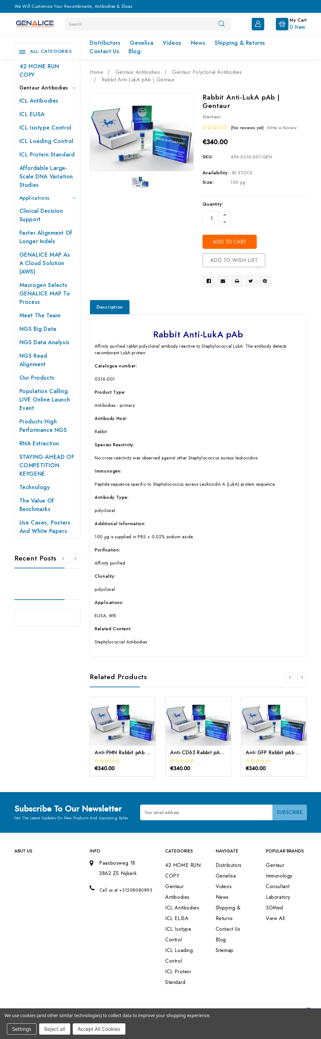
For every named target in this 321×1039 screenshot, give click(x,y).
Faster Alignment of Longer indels (45, 237)
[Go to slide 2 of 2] (63, 558)
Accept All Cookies (99, 1029)
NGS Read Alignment (33, 360)
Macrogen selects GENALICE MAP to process (44, 293)
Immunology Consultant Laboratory (279, 886)
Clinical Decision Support (41, 215)
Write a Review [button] (282, 127)
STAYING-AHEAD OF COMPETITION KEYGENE (47, 465)
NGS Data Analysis (44, 342)
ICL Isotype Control (45, 128)
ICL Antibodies (39, 101)
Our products (37, 378)
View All (275, 918)
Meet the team (40, 315)
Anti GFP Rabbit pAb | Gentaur (282, 752)
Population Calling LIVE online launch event (44, 399)
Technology (34, 487)
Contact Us (104, 51)
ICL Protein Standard (47, 155)
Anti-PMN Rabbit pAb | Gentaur (132, 752)
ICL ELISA (32, 114)
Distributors (105, 43)
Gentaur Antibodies (47, 87)
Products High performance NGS (43, 425)
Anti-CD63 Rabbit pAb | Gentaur (208, 752)
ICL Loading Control (46, 141)
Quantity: (213, 204)
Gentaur (275, 865)
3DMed (274, 907)
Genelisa (141, 43)
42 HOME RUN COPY (39, 70)
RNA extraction (39, 443)
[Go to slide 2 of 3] (302, 677)
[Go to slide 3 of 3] (289, 677)
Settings (21, 1029)
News (198, 43)
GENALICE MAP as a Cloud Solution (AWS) (44, 263)
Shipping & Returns (240, 43)
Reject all (54, 1029)
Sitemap (225, 950)
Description (110, 307)
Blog (134, 51)
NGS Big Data (37, 329)
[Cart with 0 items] (286, 23)
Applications (47, 198)
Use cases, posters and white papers (45, 527)
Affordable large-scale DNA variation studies (46, 176)
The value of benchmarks (36, 505)
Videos (172, 43)
